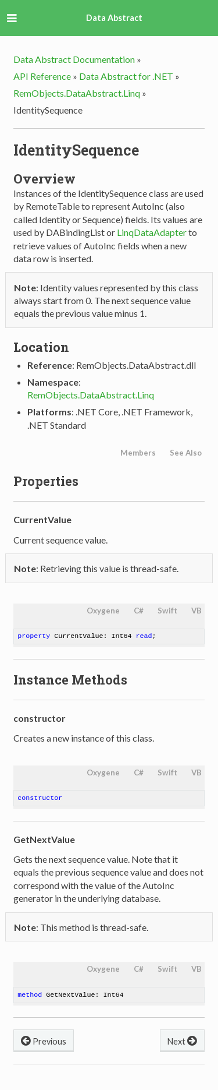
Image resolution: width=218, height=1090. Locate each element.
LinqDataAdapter (152, 232)
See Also (186, 452)
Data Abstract (114, 18)
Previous (43, 1040)
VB (196, 610)
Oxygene (103, 610)
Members (138, 452)
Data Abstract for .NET (126, 76)
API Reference (42, 76)
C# (139, 610)
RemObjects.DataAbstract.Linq (76, 92)
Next (182, 1040)
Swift (167, 610)
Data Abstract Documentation (74, 59)
